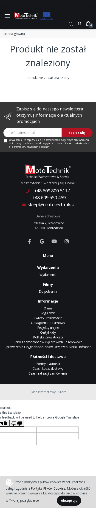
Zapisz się (76, 132)
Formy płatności (48, 363)
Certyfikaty (48, 332)
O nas (48, 308)
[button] (70, 23)
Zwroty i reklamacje (48, 318)
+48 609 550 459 (49, 197)
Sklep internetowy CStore (48, 392)
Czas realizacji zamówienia (47, 373)
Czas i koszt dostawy (48, 368)
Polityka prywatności (48, 337)
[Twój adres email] (32, 132)
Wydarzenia (48, 274)
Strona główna (14, 34)
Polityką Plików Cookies (48, 488)
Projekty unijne (48, 327)
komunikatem (52, 139)
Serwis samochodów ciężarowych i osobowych (48, 342)
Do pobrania (48, 291)
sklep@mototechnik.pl (49, 204)
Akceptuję (69, 500)
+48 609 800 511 (51, 191)
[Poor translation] (16, 423)
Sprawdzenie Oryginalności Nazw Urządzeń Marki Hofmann (48, 347)
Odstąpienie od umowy (48, 322)
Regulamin (48, 313)
